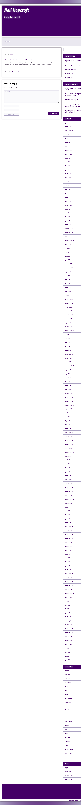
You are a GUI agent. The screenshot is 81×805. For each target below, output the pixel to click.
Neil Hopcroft (16, 10)
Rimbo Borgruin (76, 106)
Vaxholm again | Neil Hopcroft (73, 88)
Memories (14, 72)
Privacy (7, 42)
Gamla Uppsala (76, 101)
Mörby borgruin (70, 112)
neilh (11, 54)
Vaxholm (68, 90)
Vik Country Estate (71, 95)
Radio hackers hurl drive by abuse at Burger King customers (22, 60)
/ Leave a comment (23, 72)
